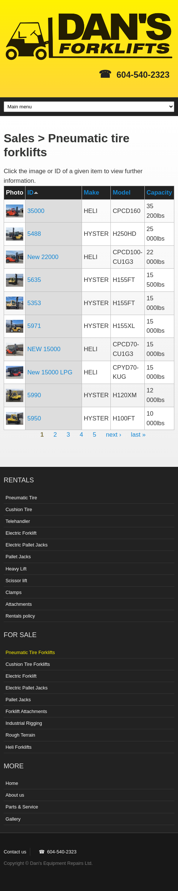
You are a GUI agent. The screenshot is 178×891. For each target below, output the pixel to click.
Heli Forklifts (18, 747)
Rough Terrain (20, 735)
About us (15, 795)
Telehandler (18, 521)
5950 (34, 418)
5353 (34, 303)
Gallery (13, 819)
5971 (34, 325)
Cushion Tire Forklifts (28, 664)
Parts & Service (22, 807)
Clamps (13, 592)
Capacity (159, 192)
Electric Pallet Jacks (27, 545)
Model (121, 192)
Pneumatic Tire (21, 497)
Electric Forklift (21, 533)
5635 (34, 279)
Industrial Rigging (24, 723)
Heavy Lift (16, 569)
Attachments (19, 604)
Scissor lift (16, 580)
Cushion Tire (19, 509)
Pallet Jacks (18, 556)
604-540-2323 (143, 75)
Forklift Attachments (26, 711)
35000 (35, 210)
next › (113, 434)
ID (32, 192)
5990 (34, 395)
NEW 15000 (44, 349)
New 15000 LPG (49, 372)
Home (12, 783)
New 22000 (42, 257)
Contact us (15, 852)
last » (138, 434)
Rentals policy (20, 616)
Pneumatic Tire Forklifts (30, 652)
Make (91, 192)
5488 (34, 233)
